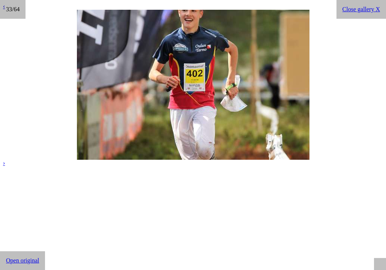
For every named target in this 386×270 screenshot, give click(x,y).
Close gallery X (361, 9)
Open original (22, 260)
